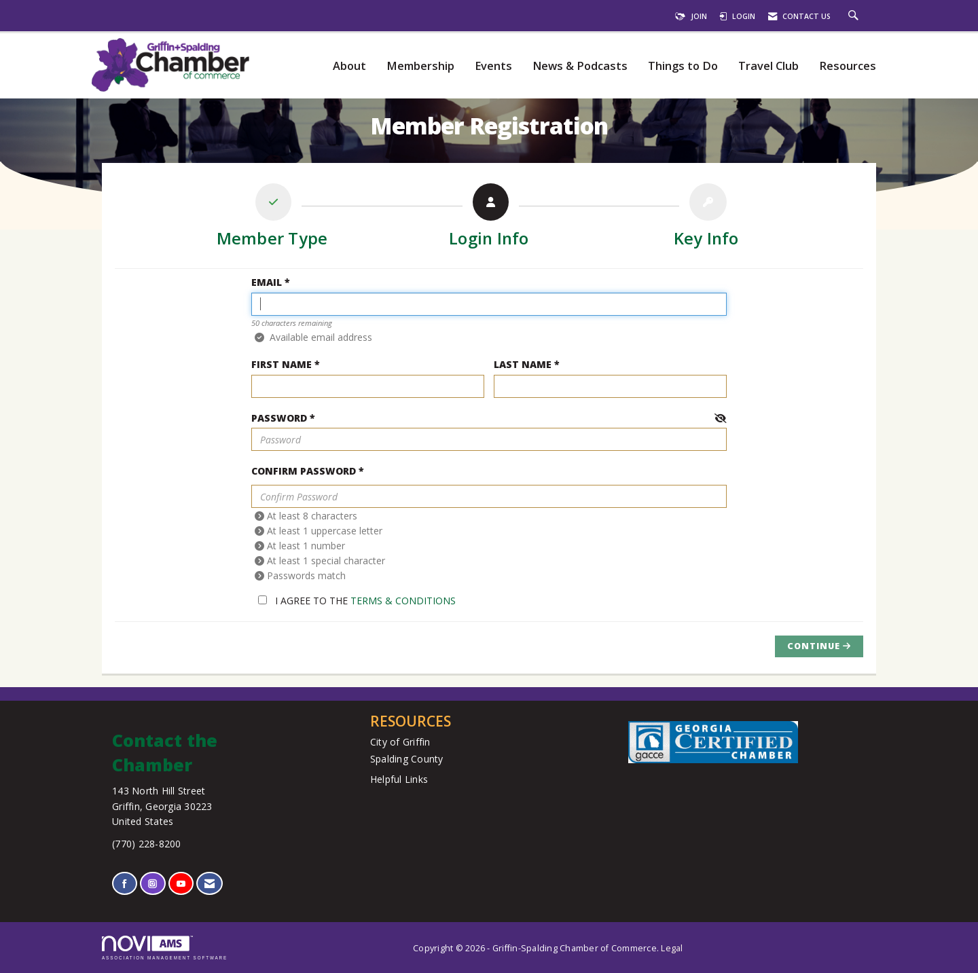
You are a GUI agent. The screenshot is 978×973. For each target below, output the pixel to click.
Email (266, 282)
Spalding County (406, 758)
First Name (281, 364)
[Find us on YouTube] (181, 884)
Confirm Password (303, 470)
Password (279, 417)
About (349, 66)
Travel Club (768, 66)
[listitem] (272, 218)
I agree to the (357, 600)
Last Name (522, 364)
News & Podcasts (580, 66)
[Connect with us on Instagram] (152, 884)
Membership (420, 66)
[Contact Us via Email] (209, 884)
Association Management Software (165, 947)
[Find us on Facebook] (124, 884)
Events (493, 66)
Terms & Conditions (403, 600)
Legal (672, 948)
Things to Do (683, 66)
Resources (847, 66)
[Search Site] (855, 16)
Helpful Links (399, 779)
